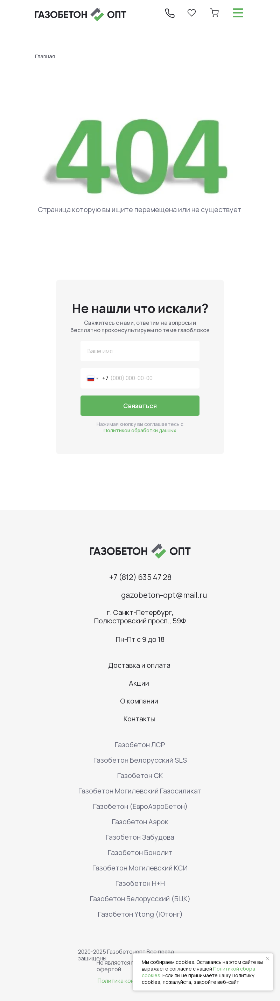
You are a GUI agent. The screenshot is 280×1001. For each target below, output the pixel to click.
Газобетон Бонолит (140, 852)
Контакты (139, 718)
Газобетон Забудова (140, 837)
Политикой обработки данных (140, 430)
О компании (139, 701)
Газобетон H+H (140, 883)
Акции (139, 683)
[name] (140, 351)
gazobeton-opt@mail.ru (164, 595)
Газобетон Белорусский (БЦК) (140, 898)
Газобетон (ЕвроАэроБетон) (140, 806)
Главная (45, 56)
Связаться (140, 405)
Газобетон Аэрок (140, 821)
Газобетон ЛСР (140, 744)
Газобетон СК (140, 775)
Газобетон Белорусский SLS (140, 760)
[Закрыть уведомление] (267, 958)
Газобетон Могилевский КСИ (140, 868)
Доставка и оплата (139, 665)
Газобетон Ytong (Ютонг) (140, 914)
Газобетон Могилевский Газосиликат (140, 791)
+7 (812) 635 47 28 (140, 577)
